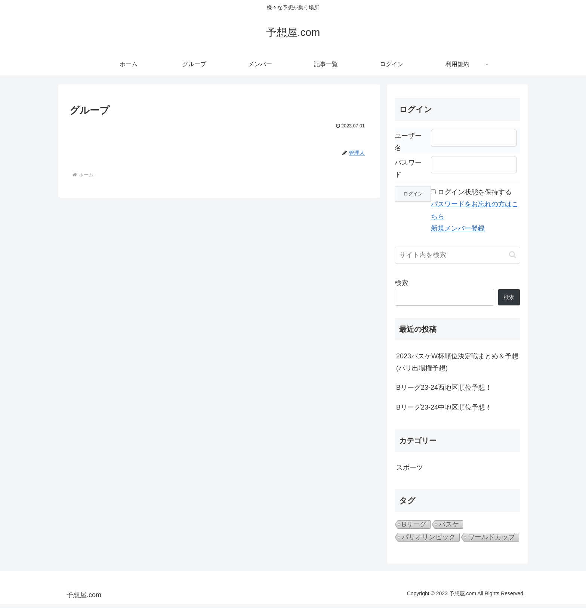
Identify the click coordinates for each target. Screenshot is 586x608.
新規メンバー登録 (458, 228)
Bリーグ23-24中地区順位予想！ (444, 407)
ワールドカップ (491, 537)
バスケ (449, 524)
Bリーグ (414, 524)
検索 (401, 283)
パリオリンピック (429, 537)
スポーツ (409, 467)
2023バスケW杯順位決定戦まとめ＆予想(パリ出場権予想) (457, 362)
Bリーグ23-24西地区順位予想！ (444, 387)
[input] (457, 255)
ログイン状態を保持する (475, 192)
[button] (512, 254)
